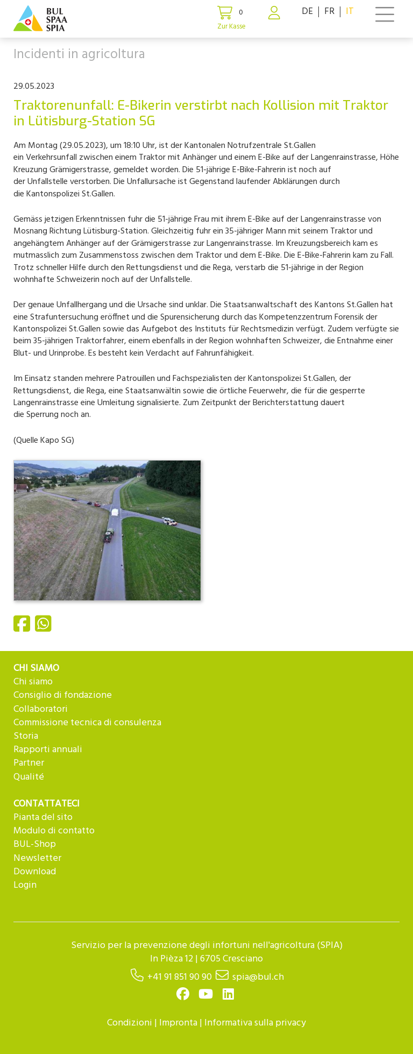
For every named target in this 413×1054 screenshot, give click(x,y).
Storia (25, 736)
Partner (28, 763)
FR (329, 11)
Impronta (178, 1023)
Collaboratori (40, 709)
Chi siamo (33, 682)
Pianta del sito (43, 817)
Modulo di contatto (54, 831)
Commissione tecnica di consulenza (87, 723)
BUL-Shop (34, 844)
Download (34, 872)
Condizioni (129, 1023)
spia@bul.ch (258, 977)
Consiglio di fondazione (62, 695)
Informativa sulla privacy (255, 1023)
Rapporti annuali (47, 750)
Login (25, 885)
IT (350, 11)
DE (307, 11)
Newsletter (37, 858)
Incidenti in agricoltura (79, 55)
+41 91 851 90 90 (179, 977)
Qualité (28, 777)
